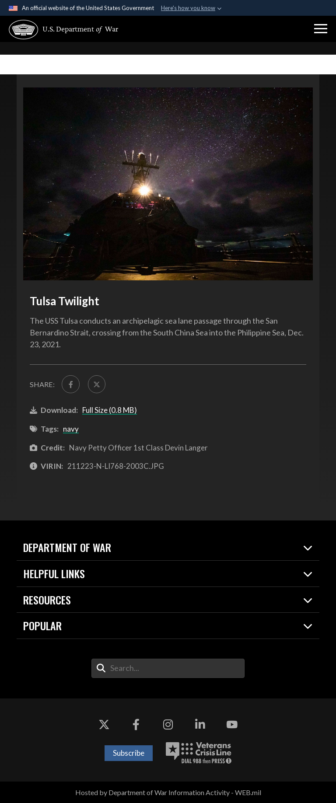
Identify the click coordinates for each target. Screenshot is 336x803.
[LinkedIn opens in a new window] (200, 725)
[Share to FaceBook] (70, 384)
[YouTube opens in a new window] (232, 725)
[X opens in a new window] (104, 725)
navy (71, 428)
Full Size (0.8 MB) (109, 410)
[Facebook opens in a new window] (136, 725)
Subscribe (128, 753)
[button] (320, 29)
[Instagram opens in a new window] (168, 725)
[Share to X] (96, 384)
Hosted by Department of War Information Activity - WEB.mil (168, 792)
